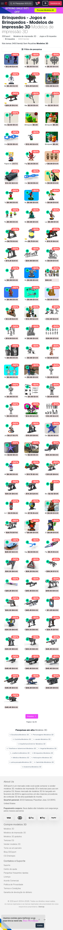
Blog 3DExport (10, 852)
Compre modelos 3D (15, 824)
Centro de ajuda (10, 869)
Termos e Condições (12, 888)
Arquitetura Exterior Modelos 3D (32, 744)
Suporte (7, 865)
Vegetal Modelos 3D (47, 748)
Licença (7, 877)
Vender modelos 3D (12, 844)
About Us (9, 781)
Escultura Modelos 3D (19, 735)
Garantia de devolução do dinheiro (18, 892)
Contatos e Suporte (14, 860)
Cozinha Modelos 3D (22, 739)
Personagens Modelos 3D (42, 735)
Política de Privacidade (13, 884)
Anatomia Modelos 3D (31, 767)
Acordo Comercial (11, 880)
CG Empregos (9, 856)
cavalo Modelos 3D (41, 739)
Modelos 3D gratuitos (13, 836)
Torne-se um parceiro (13, 848)
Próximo (31, 716)
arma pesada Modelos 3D (20, 762)
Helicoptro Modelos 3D (41, 758)
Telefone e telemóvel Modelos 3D (21, 748)
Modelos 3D (9, 829)
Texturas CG (9, 840)
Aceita (39, 925)
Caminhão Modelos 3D (44, 762)
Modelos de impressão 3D (15, 832)
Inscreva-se (55, 3)
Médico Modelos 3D (20, 758)
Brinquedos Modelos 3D (42, 753)
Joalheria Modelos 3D (20, 753)
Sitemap (41, 907)
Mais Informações (30, 921)
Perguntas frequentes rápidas (16, 873)
